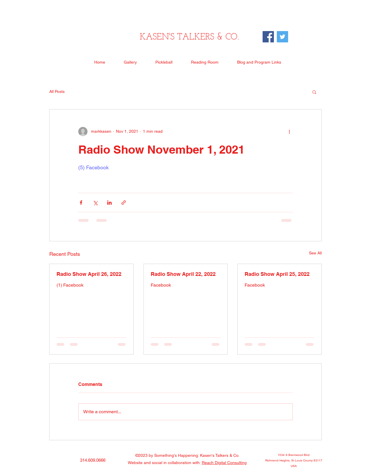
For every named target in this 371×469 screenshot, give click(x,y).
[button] (314, 91)
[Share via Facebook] (81, 202)
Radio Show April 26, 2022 (89, 274)
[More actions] (289, 131)
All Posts (57, 91)
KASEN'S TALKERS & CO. (189, 37)
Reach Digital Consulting (224, 462)
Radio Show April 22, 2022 (183, 274)
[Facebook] (268, 36)
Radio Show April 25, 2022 (277, 274)
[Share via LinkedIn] (109, 202)
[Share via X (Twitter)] (95, 202)
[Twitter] (282, 36)
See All (315, 253)
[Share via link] (123, 202)
